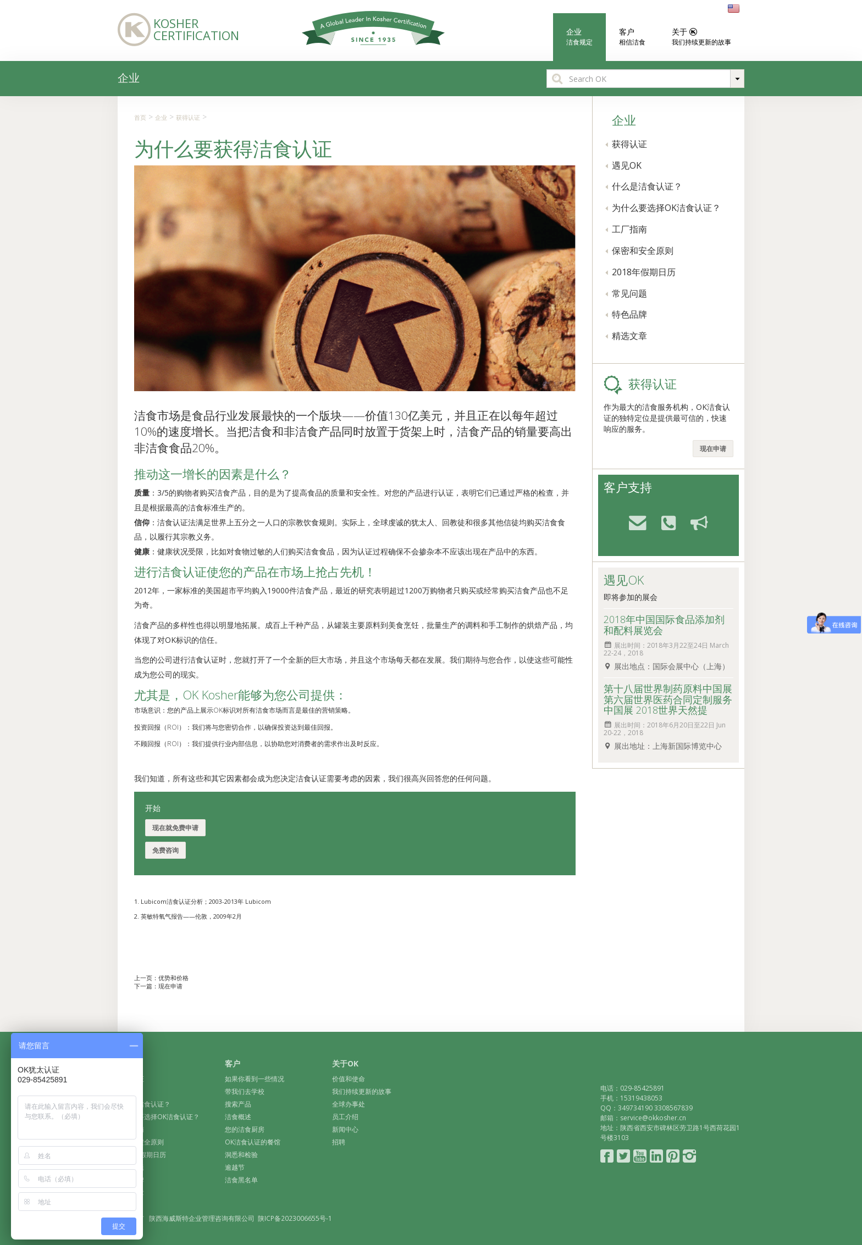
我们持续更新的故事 (361, 1091)
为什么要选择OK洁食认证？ (666, 208)
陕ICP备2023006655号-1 (295, 1218)
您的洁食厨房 (244, 1129)
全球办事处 (348, 1104)
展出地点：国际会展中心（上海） (672, 666)
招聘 (338, 1142)
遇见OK (627, 165)
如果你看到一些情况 (254, 1078)
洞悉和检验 (241, 1154)
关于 (695, 36)
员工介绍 (345, 1116)
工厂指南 (629, 229)
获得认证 (188, 117)
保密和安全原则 (642, 250)
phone (663, 521)
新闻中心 (345, 1129)
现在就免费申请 (175, 827)
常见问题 (629, 293)
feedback (694, 521)
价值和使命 (348, 1078)
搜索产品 (238, 1104)
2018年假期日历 (644, 272)
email (633, 521)
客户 (632, 36)
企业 (579, 36)
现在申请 (170, 986)
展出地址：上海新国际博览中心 (668, 746)
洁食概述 (238, 1116)
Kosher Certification (174, 28)
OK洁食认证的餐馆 (252, 1142)
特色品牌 (629, 314)
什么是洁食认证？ (647, 186)
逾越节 (235, 1167)
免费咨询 (165, 850)
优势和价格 (173, 978)
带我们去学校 (244, 1091)
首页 (140, 117)
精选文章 (629, 336)
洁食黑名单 (241, 1180)
